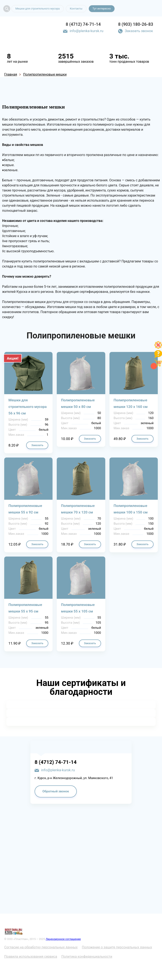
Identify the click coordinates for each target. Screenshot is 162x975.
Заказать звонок (139, 31)
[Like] (158, 348)
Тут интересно (102, 8)
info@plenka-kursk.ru (86, 31)
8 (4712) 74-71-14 (83, 24)
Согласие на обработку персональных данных (41, 947)
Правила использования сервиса (30, 957)
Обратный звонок (55, 791)
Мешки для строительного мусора (37, 8)
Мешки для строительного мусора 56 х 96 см (27, 406)
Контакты (76, 8)
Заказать (37, 445)
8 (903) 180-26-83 (135, 24)
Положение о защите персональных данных (117, 947)
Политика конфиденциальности (86, 957)
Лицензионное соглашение (63, 939)
